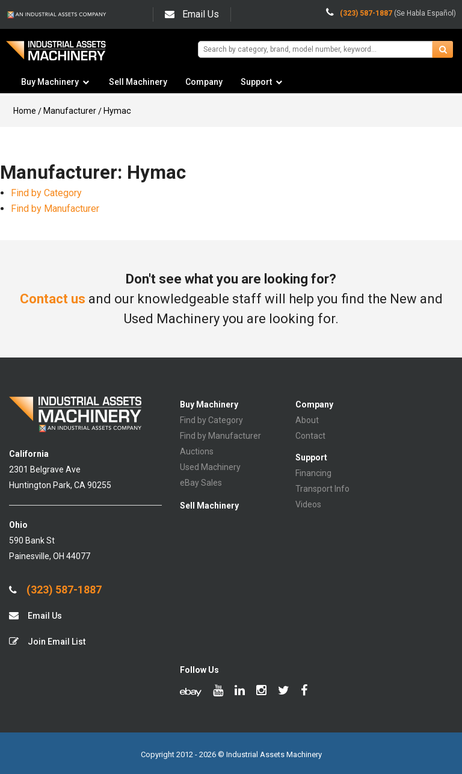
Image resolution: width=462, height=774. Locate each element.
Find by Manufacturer (55, 208)
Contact (310, 436)
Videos (308, 504)
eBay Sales (201, 483)
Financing (313, 473)
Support (256, 82)
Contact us (52, 298)
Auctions (197, 451)
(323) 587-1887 (55, 590)
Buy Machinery (50, 82)
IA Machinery (56, 55)
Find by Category (46, 193)
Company (204, 82)
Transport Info (322, 489)
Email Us (192, 14)
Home (24, 111)
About (307, 420)
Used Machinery (210, 467)
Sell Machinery (138, 82)
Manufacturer (69, 111)
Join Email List (47, 641)
